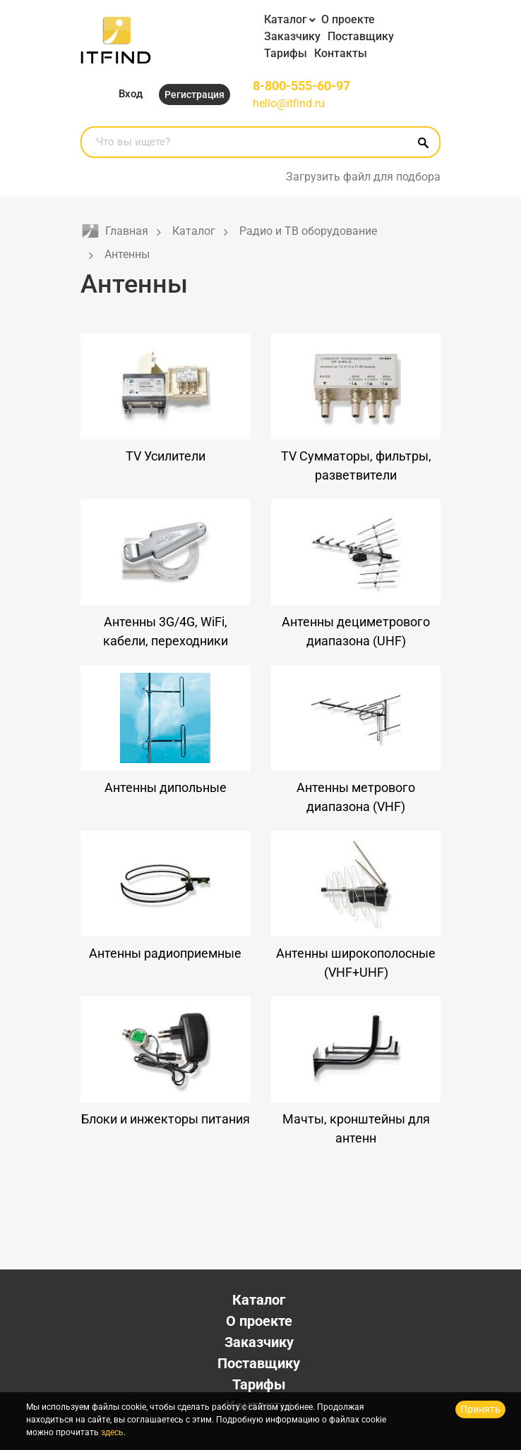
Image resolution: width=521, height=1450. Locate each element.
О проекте (348, 19)
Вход (131, 93)
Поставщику (361, 36)
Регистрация (194, 94)
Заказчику (292, 36)
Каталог (285, 19)
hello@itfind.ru (289, 103)
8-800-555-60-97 (301, 85)
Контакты (340, 53)
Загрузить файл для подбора (363, 176)
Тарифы (285, 53)
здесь (112, 1432)
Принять (480, 1409)
